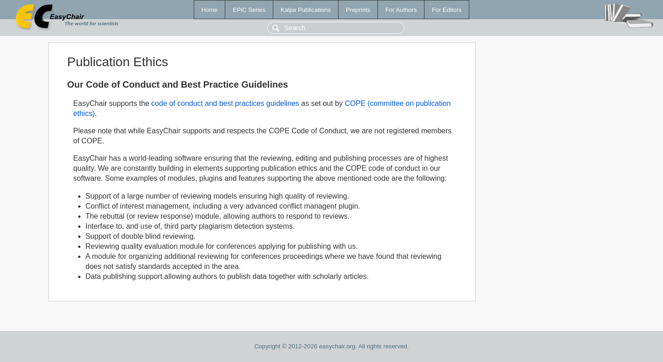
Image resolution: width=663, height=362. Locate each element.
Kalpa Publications (306, 9)
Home (210, 9)
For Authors (401, 9)
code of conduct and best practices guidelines (225, 103)
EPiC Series (249, 9)
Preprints (358, 9)
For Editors (446, 9)
